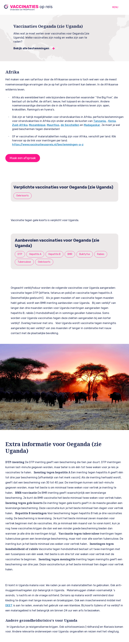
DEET (8, 605)
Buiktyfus (84, 254)
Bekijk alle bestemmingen (31, 48)
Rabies (100, 254)
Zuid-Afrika (20, 125)
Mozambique (37, 125)
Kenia (112, 121)
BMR (70, 254)
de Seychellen (70, 125)
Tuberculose (24, 261)
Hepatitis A (35, 254)
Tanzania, (99, 121)
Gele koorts (22, 195)
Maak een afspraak (23, 158)
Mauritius (53, 125)
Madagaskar (92, 125)
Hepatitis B (54, 254)
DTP (20, 254)
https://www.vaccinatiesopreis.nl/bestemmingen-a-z (47, 144)
